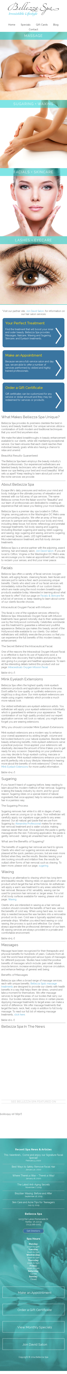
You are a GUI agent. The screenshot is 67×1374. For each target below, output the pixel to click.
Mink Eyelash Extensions (14, 766)
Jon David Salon (35, 311)
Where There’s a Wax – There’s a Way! (33, 1175)
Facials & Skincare (50, 595)
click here (19, 1014)
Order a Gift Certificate (35, 1310)
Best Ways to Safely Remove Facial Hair (33, 1166)
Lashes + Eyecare (33, 240)
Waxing (12, 899)
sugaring (43, 865)
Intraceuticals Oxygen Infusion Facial (28, 667)
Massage (33, 36)
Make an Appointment (34, 1293)
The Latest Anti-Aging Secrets (33, 1184)
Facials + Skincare (33, 172)
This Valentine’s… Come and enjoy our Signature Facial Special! (33, 1156)
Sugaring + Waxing (33, 104)
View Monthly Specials (34, 1327)
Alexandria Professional (28, 823)
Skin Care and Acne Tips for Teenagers (33, 1202)
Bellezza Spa (33, 9)
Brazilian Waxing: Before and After (33, 1193)
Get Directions (33, 1231)
